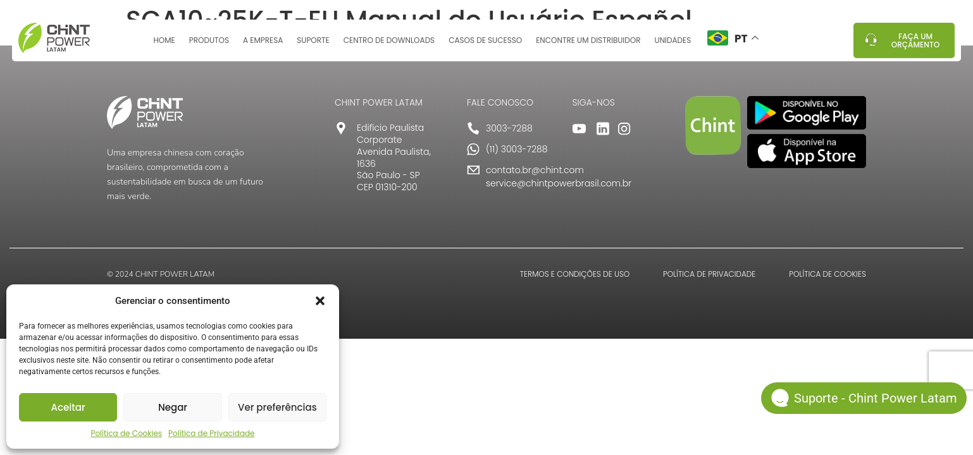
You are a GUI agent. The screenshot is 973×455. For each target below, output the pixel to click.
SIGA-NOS (594, 102)
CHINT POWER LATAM (379, 102)
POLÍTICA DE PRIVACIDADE (709, 274)
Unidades (673, 45)
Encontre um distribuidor (588, 45)
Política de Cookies (126, 433)
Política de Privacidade (211, 433)
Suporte (313, 45)
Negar (172, 407)
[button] (320, 300)
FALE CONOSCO (500, 102)
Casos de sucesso (485, 45)
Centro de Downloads (389, 45)
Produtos (209, 45)
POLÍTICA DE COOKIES (827, 274)
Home (164, 45)
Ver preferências (277, 407)
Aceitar (68, 407)
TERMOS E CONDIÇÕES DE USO (574, 274)
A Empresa (263, 45)
